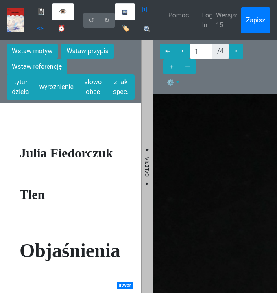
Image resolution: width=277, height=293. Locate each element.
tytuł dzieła (20, 87)
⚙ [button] (170, 82)
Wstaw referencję (37, 66)
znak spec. (121, 87)
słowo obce (93, 87)
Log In (207, 20)
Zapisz (255, 20)
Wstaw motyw (32, 51)
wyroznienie (56, 87)
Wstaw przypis (87, 51)
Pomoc (178, 15)
